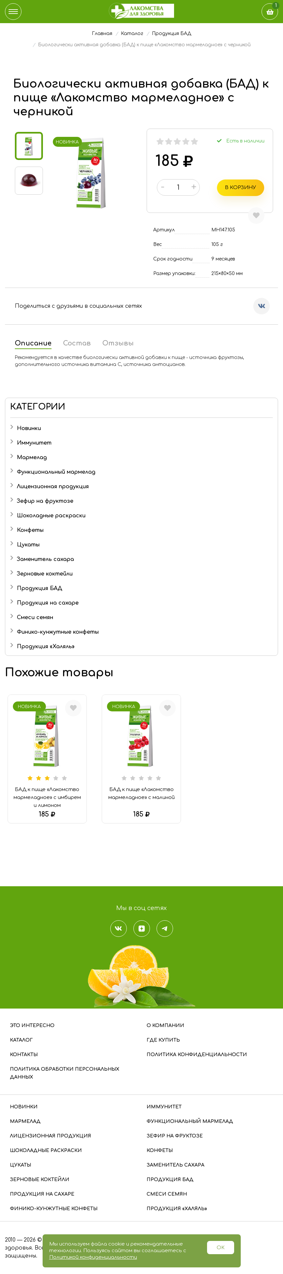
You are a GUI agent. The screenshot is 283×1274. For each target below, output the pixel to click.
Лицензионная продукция (53, 486)
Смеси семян (35, 617)
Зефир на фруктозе (45, 501)
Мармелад (32, 457)
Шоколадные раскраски (51, 515)
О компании (165, 1025)
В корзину (242, 187)
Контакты (24, 1054)
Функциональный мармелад (56, 472)
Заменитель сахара (45, 559)
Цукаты (28, 544)
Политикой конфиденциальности (93, 1257)
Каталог (21, 1039)
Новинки (29, 428)
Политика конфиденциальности (197, 1054)
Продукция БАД (39, 588)
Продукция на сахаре (48, 603)
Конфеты (30, 530)
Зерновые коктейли (45, 574)
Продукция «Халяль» (46, 646)
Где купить (163, 1039)
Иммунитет (34, 443)
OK (221, 1248)
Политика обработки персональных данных (64, 1072)
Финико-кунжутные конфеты (58, 632)
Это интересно (32, 1025)
